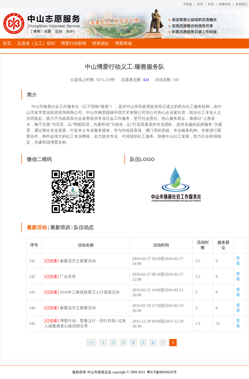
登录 (211, 4)
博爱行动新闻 (73, 43)
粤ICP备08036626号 (162, 372)
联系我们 (242, 4)
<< (91, 342)
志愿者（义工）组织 (36, 43)
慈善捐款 (100, 43)
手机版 (187, 4)
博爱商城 (123, 43)
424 (146, 80)
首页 (200, 4)
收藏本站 (225, 4)
